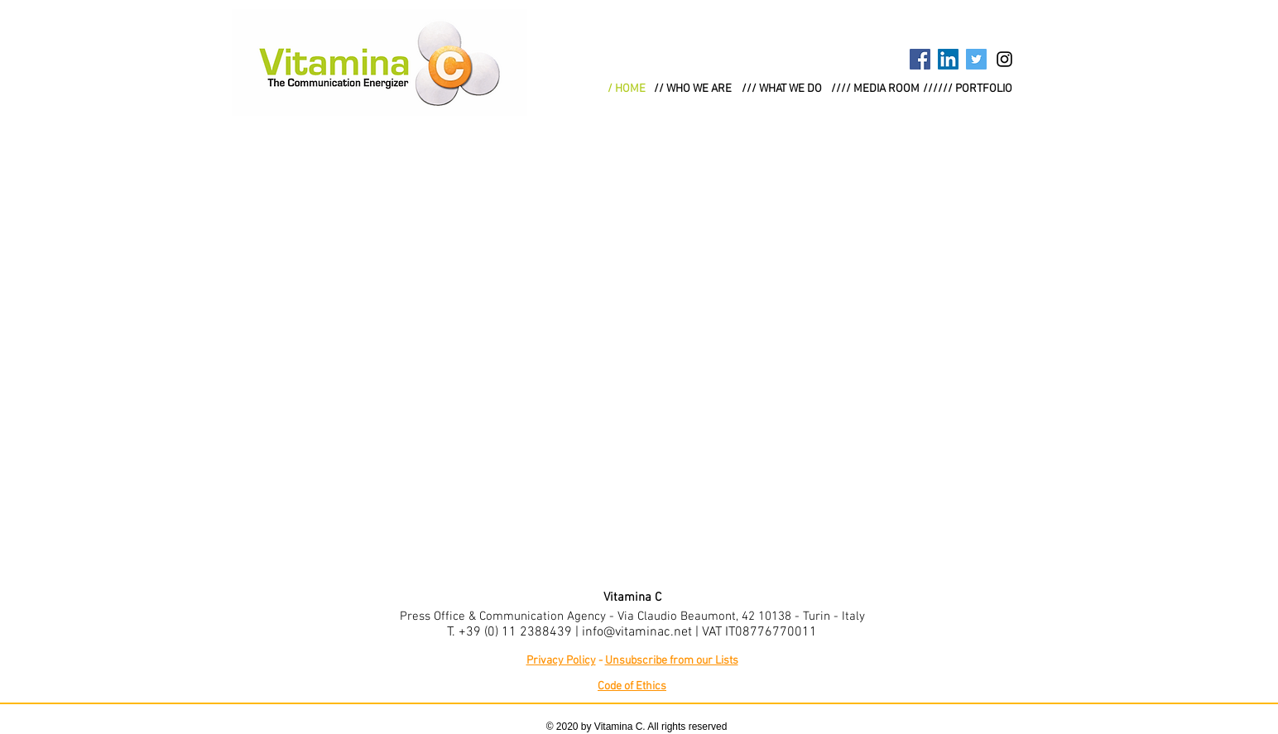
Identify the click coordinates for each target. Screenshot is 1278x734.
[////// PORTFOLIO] (967, 89)
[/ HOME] (626, 89)
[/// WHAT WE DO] (781, 89)
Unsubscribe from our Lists (671, 661)
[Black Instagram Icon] (1004, 59)
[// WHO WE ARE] (693, 89)
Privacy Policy (561, 661)
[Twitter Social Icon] (976, 59)
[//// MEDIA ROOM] (875, 89)
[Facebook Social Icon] (920, 59)
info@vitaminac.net (637, 632)
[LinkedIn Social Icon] (948, 59)
